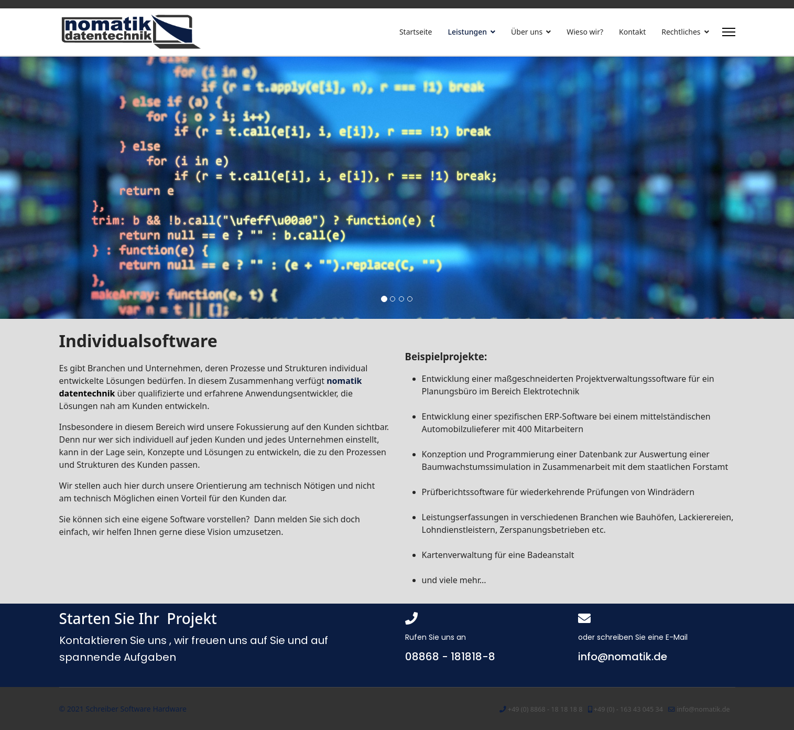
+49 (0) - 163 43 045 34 (628, 709)
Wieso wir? (585, 32)
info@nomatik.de (703, 709)
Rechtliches (680, 32)
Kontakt (632, 32)
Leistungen (467, 32)
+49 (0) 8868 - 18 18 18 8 (545, 709)
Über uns (526, 32)
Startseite (415, 32)
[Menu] (728, 32)
